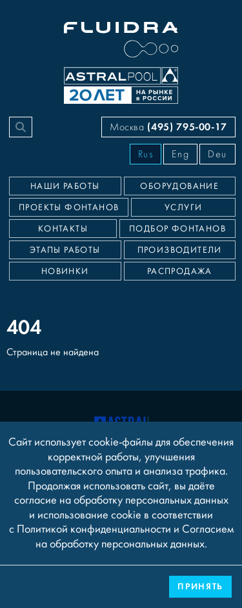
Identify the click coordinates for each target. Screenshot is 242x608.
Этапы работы (65, 250)
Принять (200, 586)
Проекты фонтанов (69, 207)
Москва (168, 127)
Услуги (183, 207)
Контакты (63, 229)
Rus (146, 154)
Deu (217, 154)
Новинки (65, 271)
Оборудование (179, 186)
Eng (180, 154)
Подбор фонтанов (177, 229)
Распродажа (179, 271)
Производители (179, 250)
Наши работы (64, 186)
